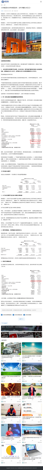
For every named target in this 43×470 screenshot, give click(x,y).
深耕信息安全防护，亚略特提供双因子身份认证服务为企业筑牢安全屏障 (31, 458)
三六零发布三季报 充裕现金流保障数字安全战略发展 (10, 377)
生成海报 (4, 323)
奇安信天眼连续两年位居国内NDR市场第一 (10, 458)
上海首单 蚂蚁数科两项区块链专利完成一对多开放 (31, 438)
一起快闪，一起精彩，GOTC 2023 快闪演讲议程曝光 (10, 397)
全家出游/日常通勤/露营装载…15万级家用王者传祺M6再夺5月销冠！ (10, 356)
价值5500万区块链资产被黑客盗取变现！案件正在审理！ (10, 418)
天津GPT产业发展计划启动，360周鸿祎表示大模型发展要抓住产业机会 (10, 438)
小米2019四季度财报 (7, 314)
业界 (12, 10)
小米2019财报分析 (18, 314)
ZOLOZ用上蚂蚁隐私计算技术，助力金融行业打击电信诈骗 (31, 356)
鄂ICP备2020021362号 (28, 468)
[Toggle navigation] (41, 1)
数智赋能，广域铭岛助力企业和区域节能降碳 (31, 377)
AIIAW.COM (34, 468)
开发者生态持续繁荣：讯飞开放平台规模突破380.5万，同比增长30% (31, 397)
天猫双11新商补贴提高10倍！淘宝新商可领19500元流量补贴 (31, 418)
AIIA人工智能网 (17, 468)
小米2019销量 (28, 314)
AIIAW (2, 10)
